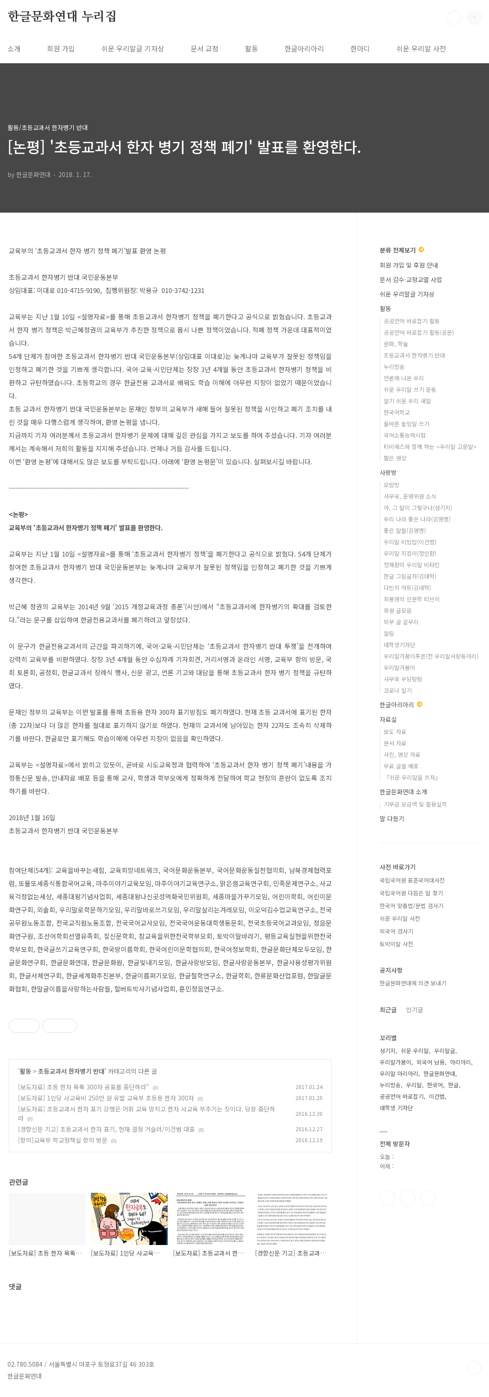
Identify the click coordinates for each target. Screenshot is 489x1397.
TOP (474, 1368)
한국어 (435, 1085)
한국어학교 (397, 412)
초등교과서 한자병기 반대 (71, 1071)
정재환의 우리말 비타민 (412, 565)
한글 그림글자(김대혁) (410, 576)
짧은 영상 (395, 458)
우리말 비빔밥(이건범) (410, 542)
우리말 (414, 1085)
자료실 (388, 719)
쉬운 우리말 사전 (421, 48)
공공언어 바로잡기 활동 (412, 321)
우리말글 (444, 1050)
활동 (251, 48)
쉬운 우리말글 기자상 (132, 48)
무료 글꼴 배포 (401, 766)
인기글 (414, 1009)
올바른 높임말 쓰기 (406, 424)
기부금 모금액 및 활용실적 (415, 804)
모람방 (391, 485)
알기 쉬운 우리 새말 (407, 401)
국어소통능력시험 (405, 435)
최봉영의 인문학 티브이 (412, 599)
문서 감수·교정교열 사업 (411, 279)
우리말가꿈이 (399, 667)
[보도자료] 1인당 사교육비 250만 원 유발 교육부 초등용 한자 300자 (106, 1097)
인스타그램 (408, 1198)
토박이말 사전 (396, 944)
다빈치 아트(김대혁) (407, 587)
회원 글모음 (398, 610)
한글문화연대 (439, 1073)
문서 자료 (395, 743)
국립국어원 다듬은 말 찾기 (411, 893)
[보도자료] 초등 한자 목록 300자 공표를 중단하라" (83, 1086)
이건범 (437, 1096)
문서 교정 (205, 48)
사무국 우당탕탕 (403, 679)
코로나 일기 (398, 690)
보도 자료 (395, 731)
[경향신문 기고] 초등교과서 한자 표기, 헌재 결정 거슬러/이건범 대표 (106, 1129)
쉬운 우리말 (415, 1050)
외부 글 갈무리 (401, 622)
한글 (453, 1085)
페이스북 (388, 1198)
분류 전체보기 (402, 250)
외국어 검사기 (396, 931)
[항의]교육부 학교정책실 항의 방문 (63, 1140)
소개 (14, 48)
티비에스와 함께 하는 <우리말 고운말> (430, 446)
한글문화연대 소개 (403, 791)
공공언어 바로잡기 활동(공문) (419, 332)
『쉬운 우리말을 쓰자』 (412, 777)
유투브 (428, 1198)
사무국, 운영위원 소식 (410, 496)
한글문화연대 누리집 (62, 17)
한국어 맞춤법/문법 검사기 (411, 905)
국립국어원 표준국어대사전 (412, 880)
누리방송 (394, 366)
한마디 (360, 48)
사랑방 (388, 472)
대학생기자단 (399, 645)
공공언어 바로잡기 (402, 1096)
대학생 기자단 (396, 1108)
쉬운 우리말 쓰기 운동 (410, 389)
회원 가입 (61, 48)
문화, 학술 (396, 344)
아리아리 (460, 1062)
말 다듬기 (392, 818)
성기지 (388, 1050)
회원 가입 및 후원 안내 (409, 265)
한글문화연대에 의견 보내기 (413, 983)
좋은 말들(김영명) (405, 530)
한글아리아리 (304, 48)
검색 (454, 17)
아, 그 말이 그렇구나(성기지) (418, 507)
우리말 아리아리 (399, 1073)
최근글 (388, 1009)
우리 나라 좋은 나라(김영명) (417, 519)
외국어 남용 (431, 1062)
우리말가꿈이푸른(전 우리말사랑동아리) (431, 656)
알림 (389, 633)
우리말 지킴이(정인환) (410, 553)
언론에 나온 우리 (404, 378)
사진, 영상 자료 (402, 754)
